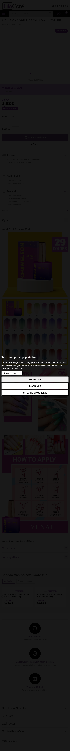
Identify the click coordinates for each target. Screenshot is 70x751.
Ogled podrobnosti (12, 373)
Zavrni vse (35, 386)
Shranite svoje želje (35, 393)
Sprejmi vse (35, 379)
